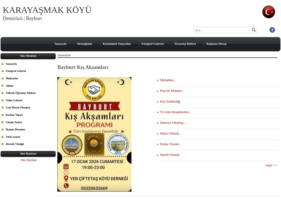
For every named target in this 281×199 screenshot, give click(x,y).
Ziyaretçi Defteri (185, 43)
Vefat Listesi (13, 136)
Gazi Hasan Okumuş (18, 107)
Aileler (10, 85)
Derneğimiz (84, 43)
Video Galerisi (14, 100)
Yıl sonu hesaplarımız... (174, 112)
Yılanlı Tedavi (14, 122)
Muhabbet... (166, 80)
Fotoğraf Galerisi (153, 43)
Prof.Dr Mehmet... (170, 91)
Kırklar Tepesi (14, 114)
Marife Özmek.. (169, 155)
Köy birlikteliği (168, 101)
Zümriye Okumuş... (171, 123)
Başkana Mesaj (216, 43)
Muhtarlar (12, 78)
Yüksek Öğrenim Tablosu (21, 92)
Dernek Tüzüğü (15, 143)
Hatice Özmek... (169, 133)
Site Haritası (29, 160)
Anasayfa (60, 43)
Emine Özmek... (169, 144)
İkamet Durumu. (16, 129)
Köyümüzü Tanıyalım (117, 43)
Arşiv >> (272, 165)
